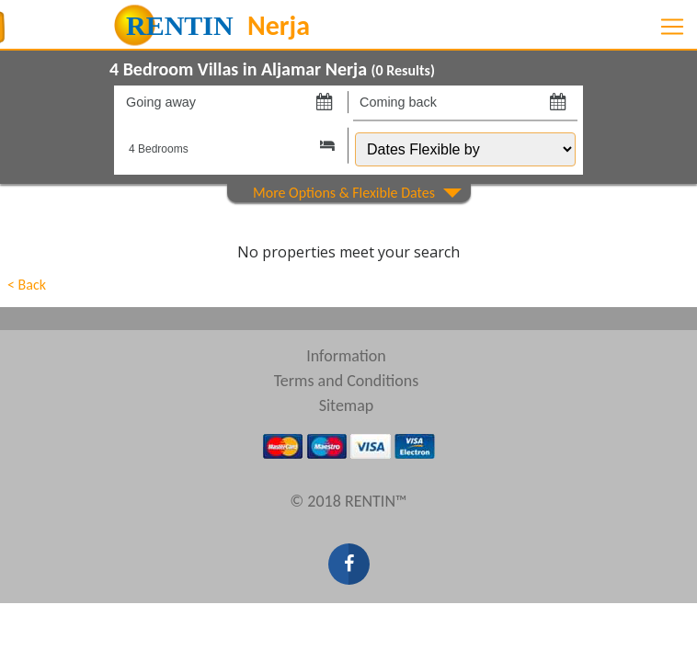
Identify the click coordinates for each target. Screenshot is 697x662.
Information (346, 356)
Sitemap (346, 405)
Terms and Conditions (346, 381)
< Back (26, 284)
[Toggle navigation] (672, 26)
